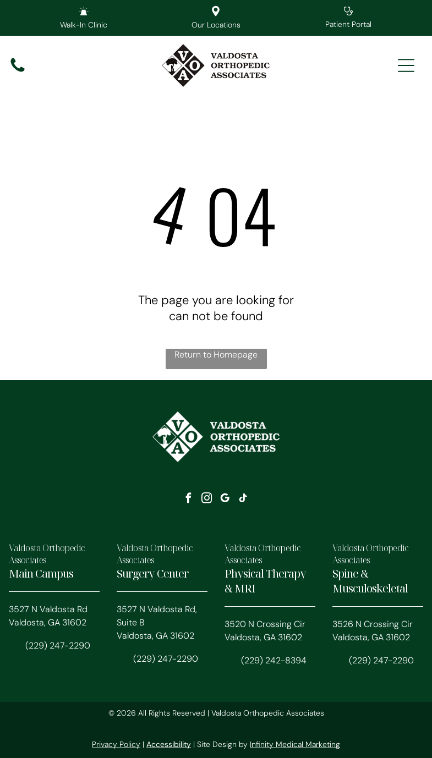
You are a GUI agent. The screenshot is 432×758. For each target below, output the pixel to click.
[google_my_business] (225, 500)
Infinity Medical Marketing (295, 744)
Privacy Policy (116, 744)
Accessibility (168, 744)
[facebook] (188, 500)
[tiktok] (243, 500)
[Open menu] (406, 65)
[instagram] (207, 500)
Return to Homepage (216, 354)
